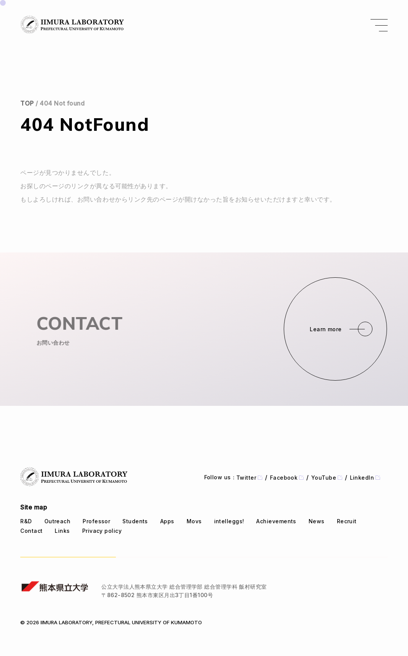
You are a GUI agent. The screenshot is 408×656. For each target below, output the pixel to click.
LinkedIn (365, 477)
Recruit (347, 521)
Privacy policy (102, 530)
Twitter (249, 477)
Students (135, 521)
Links (62, 530)
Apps (167, 521)
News (317, 521)
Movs (194, 521)
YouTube (326, 477)
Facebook (287, 477)
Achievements (276, 521)
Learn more (325, 329)
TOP (27, 103)
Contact (31, 530)
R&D (26, 521)
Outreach (57, 521)
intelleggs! (229, 521)
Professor (96, 521)
